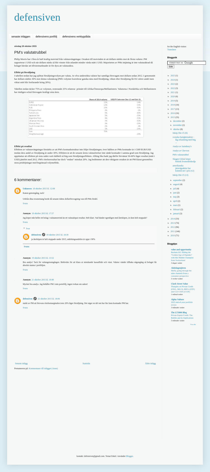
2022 (173, 88)
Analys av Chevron (181, 150)
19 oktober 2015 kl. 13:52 (43, 258)
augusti (176, 184)
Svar (28, 228)
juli (175, 188)
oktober (176, 129)
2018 (173, 105)
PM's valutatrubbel (181, 154)
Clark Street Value (179, 284)
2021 (173, 92)
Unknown (27, 188)
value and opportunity (181, 249)
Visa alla (193, 324)
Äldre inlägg (150, 363)
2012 (173, 227)
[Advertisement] (61, 400)
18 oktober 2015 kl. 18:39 (57, 235)
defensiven (37, 17)
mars (175, 205)
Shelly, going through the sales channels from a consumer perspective (181, 273)
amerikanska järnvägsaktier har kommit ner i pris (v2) (183, 168)
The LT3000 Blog (179, 312)
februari (176, 209)
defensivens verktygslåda (76, 36)
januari (176, 213)
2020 (173, 96)
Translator (171, 49)
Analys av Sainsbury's (182, 146)
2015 (173, 117)
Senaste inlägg (21, 363)
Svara (25, 203)
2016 (173, 113)
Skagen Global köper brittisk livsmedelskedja (184, 160)
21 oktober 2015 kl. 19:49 (43, 279)
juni (175, 192)
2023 (173, 84)
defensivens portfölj (46, 36)
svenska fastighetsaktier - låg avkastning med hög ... (184, 139)
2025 (173, 75)
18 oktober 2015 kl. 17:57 (43, 213)
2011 (173, 231)
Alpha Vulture (177, 299)
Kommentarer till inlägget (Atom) (43, 368)
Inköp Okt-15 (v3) (180, 175)
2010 (173, 235)
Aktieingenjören (178, 268)
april (175, 201)
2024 (173, 80)
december (177, 121)
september (177, 180)
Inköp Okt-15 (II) (180, 133)
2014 (173, 218)
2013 (173, 223)
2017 (173, 109)
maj (175, 197)
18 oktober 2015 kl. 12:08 (44, 188)
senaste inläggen (20, 36)
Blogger (129, 456)
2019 (173, 100)
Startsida (86, 363)
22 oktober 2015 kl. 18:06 (49, 298)
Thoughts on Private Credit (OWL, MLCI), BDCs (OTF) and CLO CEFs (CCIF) (183, 289)
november (177, 125)
